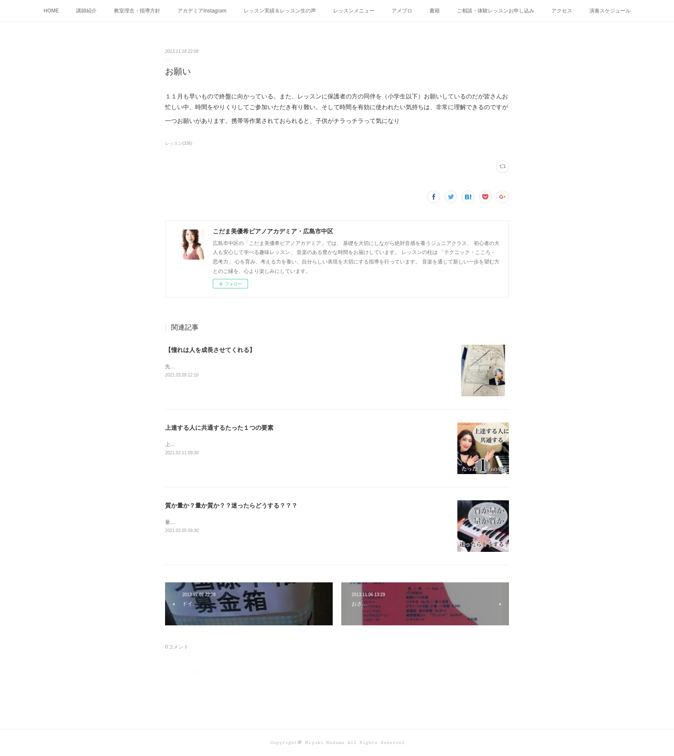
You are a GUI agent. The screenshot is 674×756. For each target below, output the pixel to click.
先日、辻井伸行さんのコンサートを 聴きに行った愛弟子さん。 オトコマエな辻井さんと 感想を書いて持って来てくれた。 (304, 367)
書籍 (434, 11)
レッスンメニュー (353, 11)
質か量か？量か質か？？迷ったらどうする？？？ (231, 505)
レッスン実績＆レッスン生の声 (280, 11)
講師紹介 (86, 11)
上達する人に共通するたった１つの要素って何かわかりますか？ (240, 444)
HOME (51, 11)
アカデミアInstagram (202, 11)
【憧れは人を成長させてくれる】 (210, 349)
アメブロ (402, 11)
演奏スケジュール (610, 11)
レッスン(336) (178, 143)
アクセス (561, 11)
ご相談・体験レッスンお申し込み (495, 11)
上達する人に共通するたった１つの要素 (219, 427)
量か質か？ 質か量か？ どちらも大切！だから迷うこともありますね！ (245, 522)
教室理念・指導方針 (137, 11)
